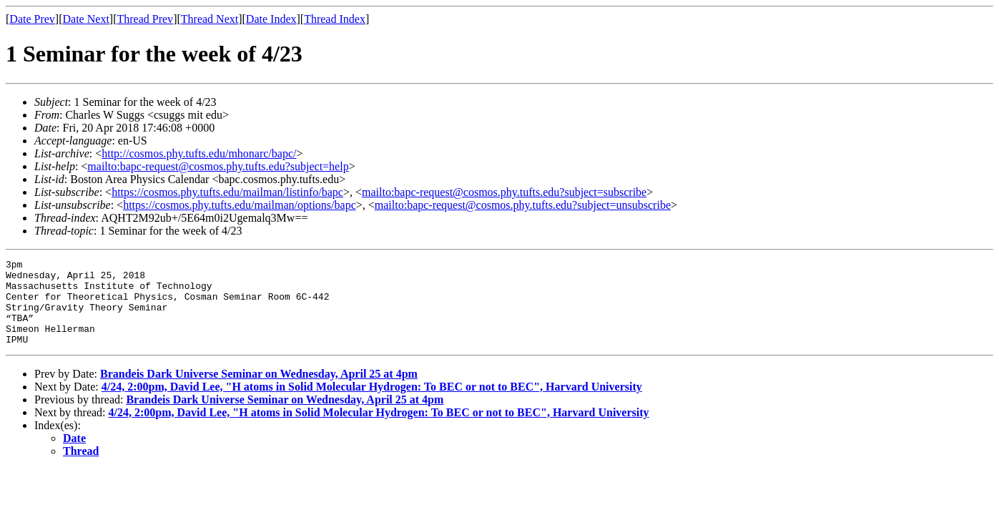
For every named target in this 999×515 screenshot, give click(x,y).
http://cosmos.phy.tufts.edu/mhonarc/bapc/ (199, 153)
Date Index (271, 19)
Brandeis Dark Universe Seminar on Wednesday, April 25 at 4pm (259, 391)
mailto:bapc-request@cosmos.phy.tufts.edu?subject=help (217, 166)
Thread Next (209, 19)
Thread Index (334, 19)
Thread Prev (145, 19)
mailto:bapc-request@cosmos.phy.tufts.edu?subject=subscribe (504, 192)
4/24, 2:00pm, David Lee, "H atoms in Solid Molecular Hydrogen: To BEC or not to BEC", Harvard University (372, 404)
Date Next (86, 19)
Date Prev (32, 19)
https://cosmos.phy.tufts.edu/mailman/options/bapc (239, 205)
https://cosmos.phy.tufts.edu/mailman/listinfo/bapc (227, 192)
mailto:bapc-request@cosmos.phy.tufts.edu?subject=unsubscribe (523, 205)
